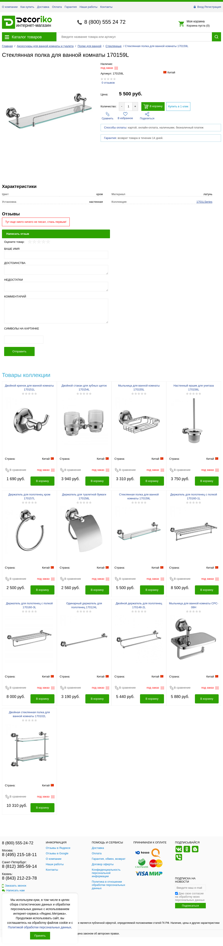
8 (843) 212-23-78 (19, 878)
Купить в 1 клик (178, 106)
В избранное (125, 116)
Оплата (57, 6)
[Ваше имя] (56, 255)
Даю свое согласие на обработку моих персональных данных (190, 897)
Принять (40, 935)
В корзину (153, 106)
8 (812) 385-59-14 (19, 866)
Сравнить (107, 116)
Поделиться (147, 116)
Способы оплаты (115, 127)
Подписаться (190, 905)
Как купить (27, 6)
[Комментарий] (56, 311)
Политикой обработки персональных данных (39, 927)
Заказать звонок (14, 885)
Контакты (106, 6)
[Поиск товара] (134, 36)
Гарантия (71, 6)
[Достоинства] (56, 270)
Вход (200, 6)
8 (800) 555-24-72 (17, 843)
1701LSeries (204, 201)
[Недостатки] (56, 286)
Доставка (43, 6)
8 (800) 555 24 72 (104, 22)
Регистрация (212, 6)
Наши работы (88, 6)
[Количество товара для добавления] (128, 106)
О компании (10, 6)
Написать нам (13, 890)
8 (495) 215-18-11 (19, 854)
